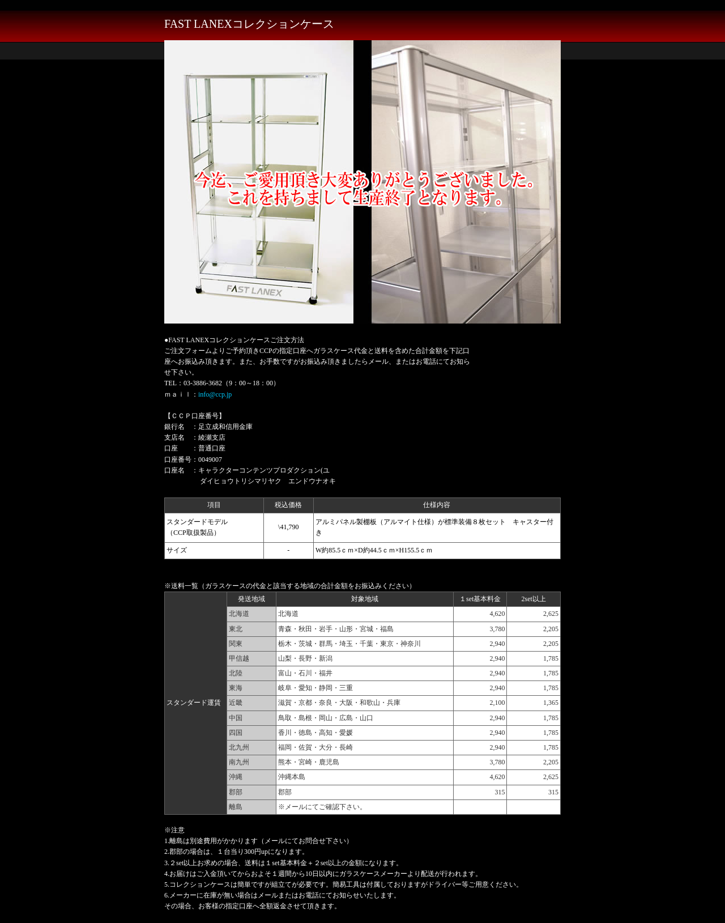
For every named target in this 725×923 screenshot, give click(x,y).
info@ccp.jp (215, 394)
